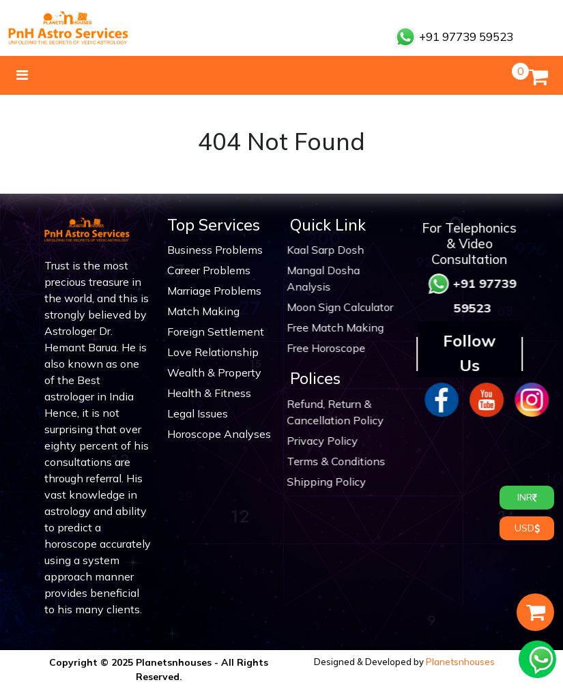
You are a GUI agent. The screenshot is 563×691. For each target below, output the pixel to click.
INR (527, 497)
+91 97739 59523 (454, 36)
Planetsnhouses (460, 661)
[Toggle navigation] (22, 75)
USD (527, 528)
